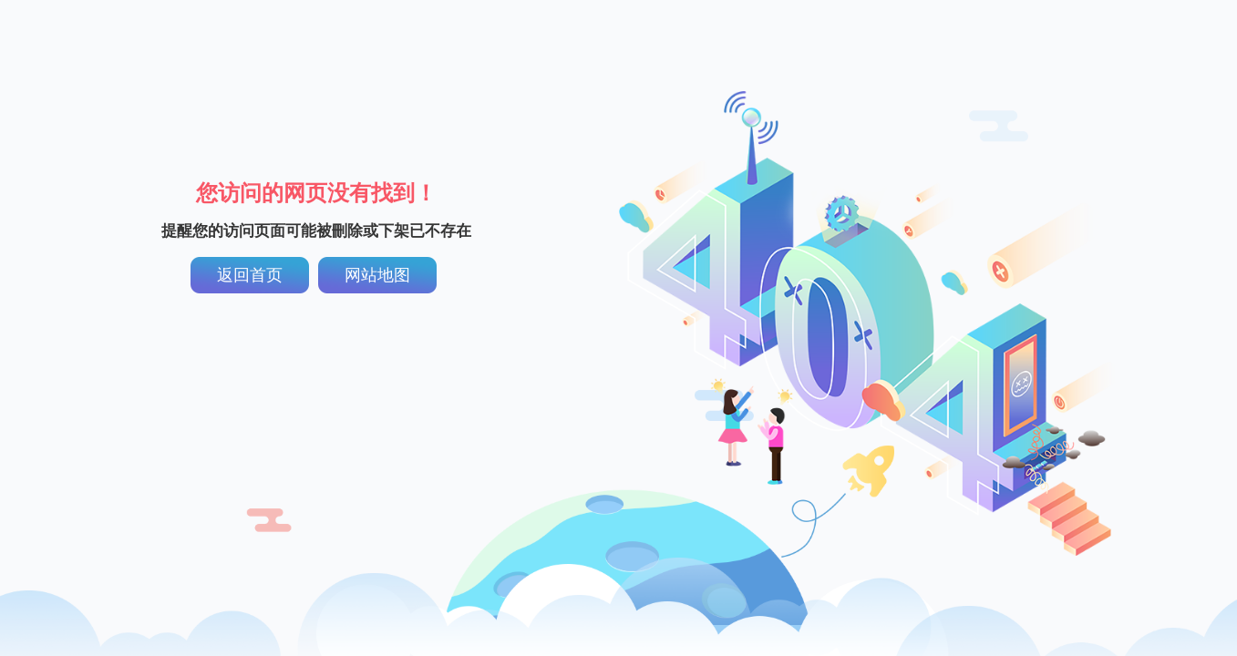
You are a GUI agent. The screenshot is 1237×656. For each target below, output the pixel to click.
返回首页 (250, 275)
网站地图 (377, 275)
